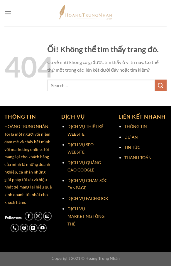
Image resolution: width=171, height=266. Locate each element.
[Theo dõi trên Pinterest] (24, 228)
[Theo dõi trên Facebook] (29, 216)
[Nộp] (161, 85)
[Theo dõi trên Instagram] (38, 216)
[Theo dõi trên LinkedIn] (33, 228)
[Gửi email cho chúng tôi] (47, 216)
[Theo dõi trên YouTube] (42, 228)
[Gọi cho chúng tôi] (15, 228)
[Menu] (7, 13)
